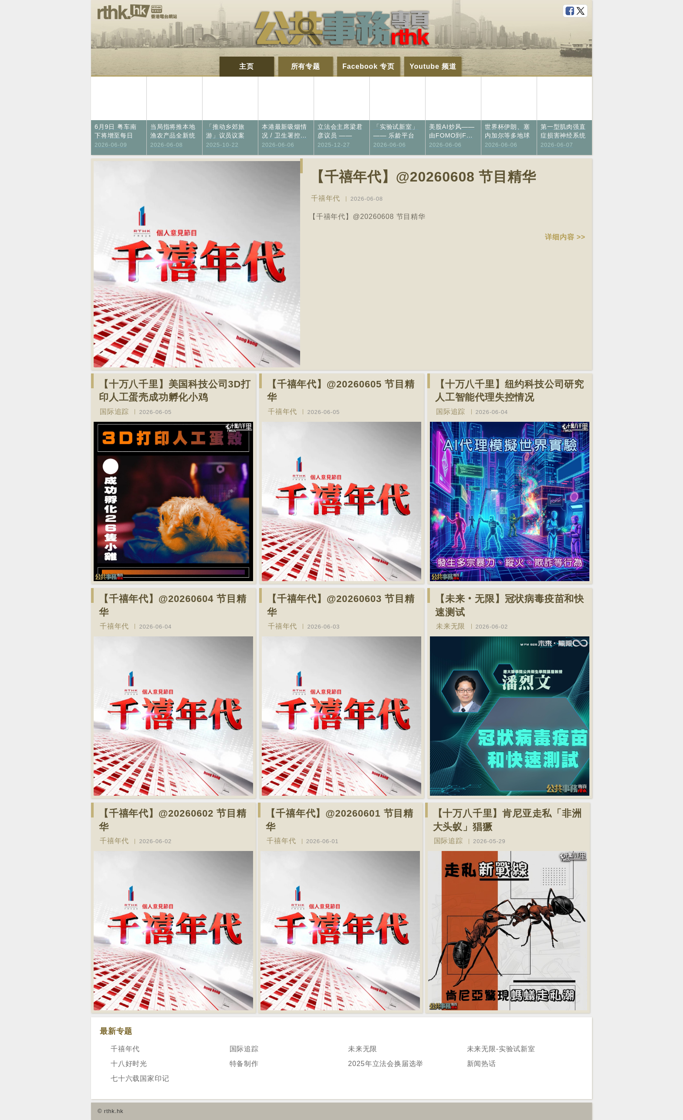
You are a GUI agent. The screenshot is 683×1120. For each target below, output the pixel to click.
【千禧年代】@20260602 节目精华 (173, 820)
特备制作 (244, 1063)
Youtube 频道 (432, 66)
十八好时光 (129, 1063)
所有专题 (305, 66)
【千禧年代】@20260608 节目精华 (423, 177)
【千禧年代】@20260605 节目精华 (341, 391)
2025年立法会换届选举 (385, 1063)
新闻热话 (481, 1063)
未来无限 (450, 626)
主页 (246, 66)
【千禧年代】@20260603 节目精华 (341, 605)
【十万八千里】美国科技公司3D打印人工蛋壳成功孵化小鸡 (175, 391)
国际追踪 (114, 411)
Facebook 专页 (368, 66)
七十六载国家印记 (140, 1078)
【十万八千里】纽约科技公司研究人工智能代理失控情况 (509, 391)
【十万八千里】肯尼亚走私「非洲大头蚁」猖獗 (507, 820)
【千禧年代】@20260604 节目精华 (173, 605)
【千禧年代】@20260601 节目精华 (339, 820)
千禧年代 (325, 198)
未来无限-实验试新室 (501, 1049)
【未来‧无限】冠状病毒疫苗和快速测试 (509, 605)
